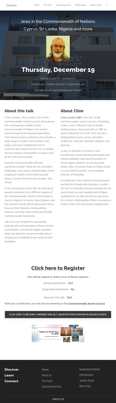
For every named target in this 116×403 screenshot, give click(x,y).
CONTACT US (58, 399)
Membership (86, 374)
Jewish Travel (86, 380)
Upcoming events (51, 386)
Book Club (85, 386)
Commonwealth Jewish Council (86, 303)
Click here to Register (58, 268)
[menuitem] (82, 5)
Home (45, 369)
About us (47, 375)
